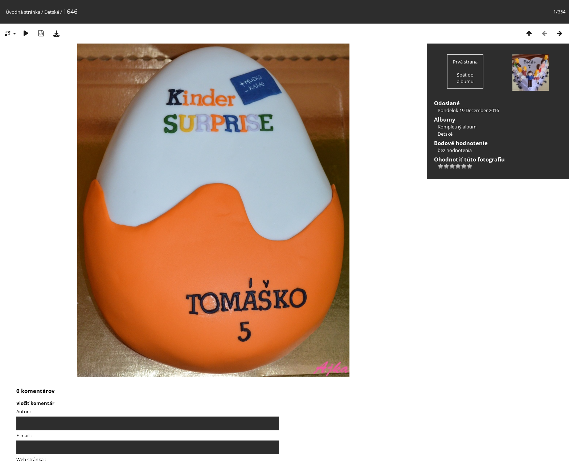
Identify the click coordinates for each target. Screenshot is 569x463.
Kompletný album (457, 126)
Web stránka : (31, 459)
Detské (51, 12)
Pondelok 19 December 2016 (468, 110)
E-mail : (24, 435)
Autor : (23, 411)
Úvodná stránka (23, 12)
